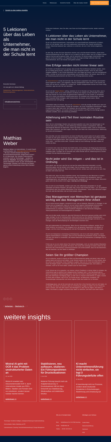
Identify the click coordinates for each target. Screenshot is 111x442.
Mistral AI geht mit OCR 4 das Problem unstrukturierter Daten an (19, 374)
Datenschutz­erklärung (87, 431)
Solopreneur (7, 96)
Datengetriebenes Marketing (26, 157)
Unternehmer (77, 110)
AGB (83, 438)
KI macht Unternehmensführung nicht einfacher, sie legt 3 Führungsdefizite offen (89, 375)
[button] (4, 305)
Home (44, 6)
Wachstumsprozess (9, 98)
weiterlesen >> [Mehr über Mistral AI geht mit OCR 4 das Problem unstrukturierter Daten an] (11, 405)
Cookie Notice (85, 428)
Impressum (85, 435)
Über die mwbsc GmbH (80, 6)
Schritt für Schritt (65, 6)
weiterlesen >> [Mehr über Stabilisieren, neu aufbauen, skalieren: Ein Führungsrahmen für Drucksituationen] (46, 405)
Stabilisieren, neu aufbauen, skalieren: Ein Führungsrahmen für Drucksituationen (53, 374)
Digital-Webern (60, 97)
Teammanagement (17, 96)
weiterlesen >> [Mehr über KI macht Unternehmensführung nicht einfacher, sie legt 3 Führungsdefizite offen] (81, 403)
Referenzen (53, 6)
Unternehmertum (29, 96)
